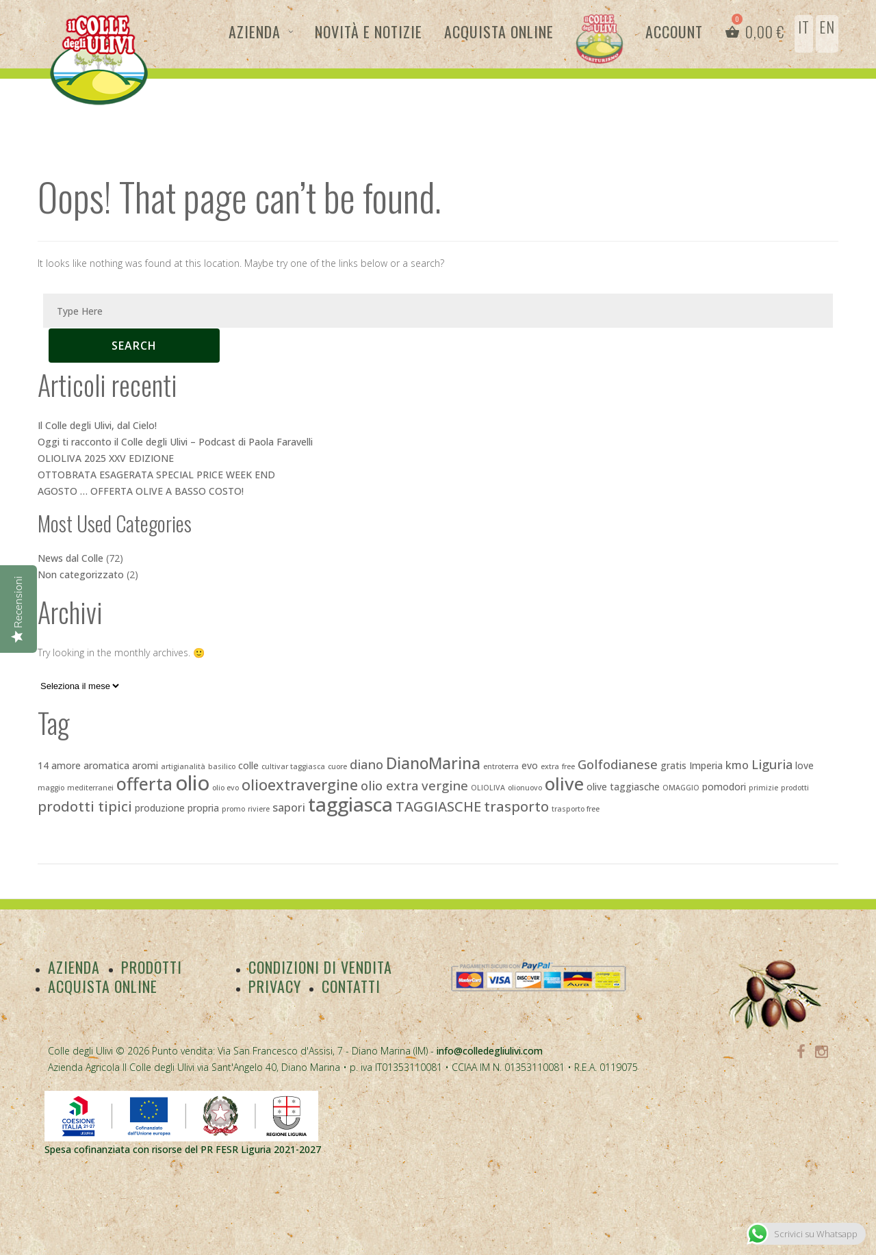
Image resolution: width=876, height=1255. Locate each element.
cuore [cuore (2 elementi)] (337, 766)
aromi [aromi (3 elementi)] (145, 765)
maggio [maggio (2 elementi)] (51, 787)
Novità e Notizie (368, 31)
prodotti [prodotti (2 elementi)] (795, 787)
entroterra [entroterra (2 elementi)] (501, 766)
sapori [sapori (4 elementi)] (288, 807)
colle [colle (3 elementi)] (248, 765)
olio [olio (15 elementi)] (192, 783)
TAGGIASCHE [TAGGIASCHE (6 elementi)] (438, 806)
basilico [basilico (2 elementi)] (221, 766)
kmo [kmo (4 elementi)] (737, 765)
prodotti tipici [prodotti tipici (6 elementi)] (85, 806)
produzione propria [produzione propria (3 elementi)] (177, 807)
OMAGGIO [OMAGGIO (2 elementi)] (680, 787)
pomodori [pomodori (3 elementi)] (724, 786)
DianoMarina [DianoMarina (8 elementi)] (433, 763)
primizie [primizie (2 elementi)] (763, 787)
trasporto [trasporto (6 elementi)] (516, 806)
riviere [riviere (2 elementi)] (259, 809)
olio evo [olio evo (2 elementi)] (225, 787)
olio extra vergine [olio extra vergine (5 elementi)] (414, 785)
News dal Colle (70, 558)
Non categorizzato (81, 574)
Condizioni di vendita (320, 967)
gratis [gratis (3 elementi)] (673, 765)
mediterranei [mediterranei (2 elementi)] (90, 787)
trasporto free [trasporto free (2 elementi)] (576, 809)
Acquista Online (499, 31)
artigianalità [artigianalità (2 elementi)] (183, 766)
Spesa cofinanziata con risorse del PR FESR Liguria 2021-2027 (182, 1149)
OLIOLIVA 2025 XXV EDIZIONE (106, 458)
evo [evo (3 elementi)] (529, 765)
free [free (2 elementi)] (568, 766)
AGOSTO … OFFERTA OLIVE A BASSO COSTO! (141, 490)
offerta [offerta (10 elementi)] (144, 783)
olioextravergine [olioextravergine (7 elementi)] (300, 784)
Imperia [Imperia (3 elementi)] (706, 765)
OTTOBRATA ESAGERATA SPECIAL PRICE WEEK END (156, 474)
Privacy (274, 986)
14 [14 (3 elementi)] (43, 765)
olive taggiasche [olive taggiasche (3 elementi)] (623, 786)
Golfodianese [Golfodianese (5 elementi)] (618, 764)
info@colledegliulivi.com (490, 1050)
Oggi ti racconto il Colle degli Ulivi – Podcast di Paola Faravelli (175, 441)
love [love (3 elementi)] (804, 765)
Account (674, 31)
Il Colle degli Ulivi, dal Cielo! (97, 425)
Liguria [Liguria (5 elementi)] (772, 764)
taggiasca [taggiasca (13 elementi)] (350, 804)
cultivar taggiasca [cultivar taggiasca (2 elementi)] (293, 766)
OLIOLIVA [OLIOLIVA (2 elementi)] (488, 787)
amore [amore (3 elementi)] (66, 765)
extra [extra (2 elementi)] (550, 766)
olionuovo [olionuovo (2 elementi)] (525, 787)
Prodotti (152, 967)
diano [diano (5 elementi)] (366, 764)
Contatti (352, 986)
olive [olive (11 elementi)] (564, 783)
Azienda (255, 31)
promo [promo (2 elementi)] (233, 809)
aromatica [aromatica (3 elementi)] (106, 765)
